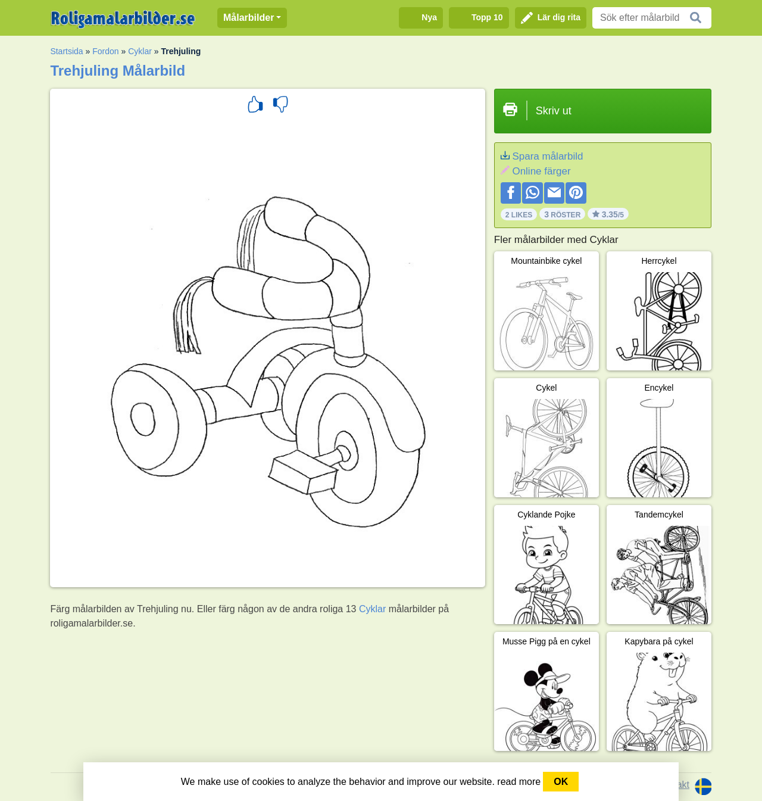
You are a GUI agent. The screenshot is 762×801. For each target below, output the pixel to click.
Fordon (105, 51)
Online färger (541, 171)
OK (561, 782)
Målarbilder (248, 18)
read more (519, 782)
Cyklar (140, 51)
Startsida (66, 51)
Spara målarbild (547, 156)
